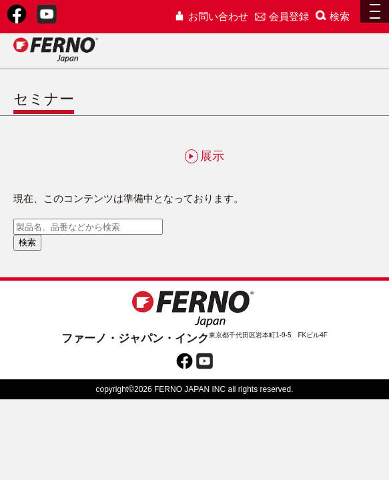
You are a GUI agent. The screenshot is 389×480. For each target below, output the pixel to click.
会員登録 (282, 16)
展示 (204, 156)
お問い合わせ (211, 16)
